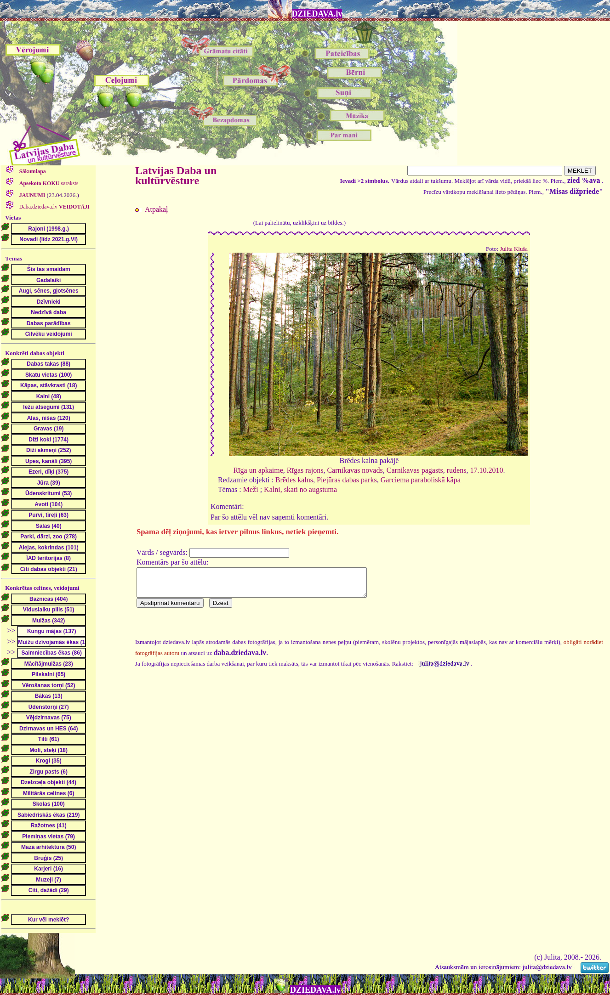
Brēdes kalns (294, 480)
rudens (457, 470)
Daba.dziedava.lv (54, 207)
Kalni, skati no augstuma (300, 489)
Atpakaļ (156, 209)
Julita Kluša (514, 249)
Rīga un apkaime (258, 470)
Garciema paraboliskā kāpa (421, 480)
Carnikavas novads (354, 470)
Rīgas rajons (305, 470)
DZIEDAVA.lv (317, 13)
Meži (250, 489)
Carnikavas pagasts (415, 470)
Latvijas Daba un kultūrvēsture (176, 175)
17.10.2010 (486, 470)
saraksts (48, 183)
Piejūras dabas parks (347, 480)
